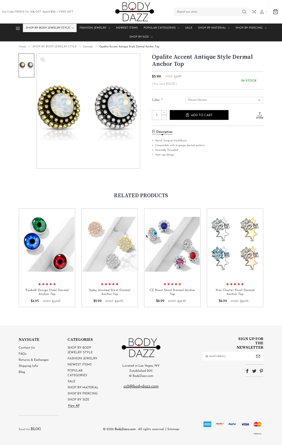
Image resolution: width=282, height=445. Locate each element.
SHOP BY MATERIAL (214, 27)
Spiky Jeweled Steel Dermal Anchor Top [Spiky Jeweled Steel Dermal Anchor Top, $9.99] (109, 292)
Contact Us (27, 347)
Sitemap (173, 429)
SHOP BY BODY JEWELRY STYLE (50, 27)
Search (244, 12)
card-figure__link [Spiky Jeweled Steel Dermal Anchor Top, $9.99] (109, 244)
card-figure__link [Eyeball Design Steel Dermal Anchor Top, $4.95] (47, 244)
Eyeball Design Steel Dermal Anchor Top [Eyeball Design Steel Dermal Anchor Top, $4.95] (47, 292)
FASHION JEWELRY (95, 27)
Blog (22, 372)
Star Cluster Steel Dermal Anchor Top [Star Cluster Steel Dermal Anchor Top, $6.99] (235, 292)
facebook (247, 371)
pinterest (261, 371)
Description (162, 132)
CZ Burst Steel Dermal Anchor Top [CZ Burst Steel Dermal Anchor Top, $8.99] (172, 292)
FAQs (22, 353)
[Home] (18, 28)
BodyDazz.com (125, 429)
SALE (188, 27)
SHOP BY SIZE (141, 36)
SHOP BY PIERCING (251, 27)
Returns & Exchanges (34, 360)
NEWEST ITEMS (127, 27)
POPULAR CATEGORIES (161, 27)
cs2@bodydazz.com (141, 386)
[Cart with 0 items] (275, 12)
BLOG (36, 429)
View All (73, 405)
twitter (254, 371)
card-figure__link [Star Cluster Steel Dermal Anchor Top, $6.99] (235, 244)
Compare (254, 12)
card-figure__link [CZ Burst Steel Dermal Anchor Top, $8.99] (172, 244)
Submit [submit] (258, 356)
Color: (157, 100)
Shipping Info (28, 366)
